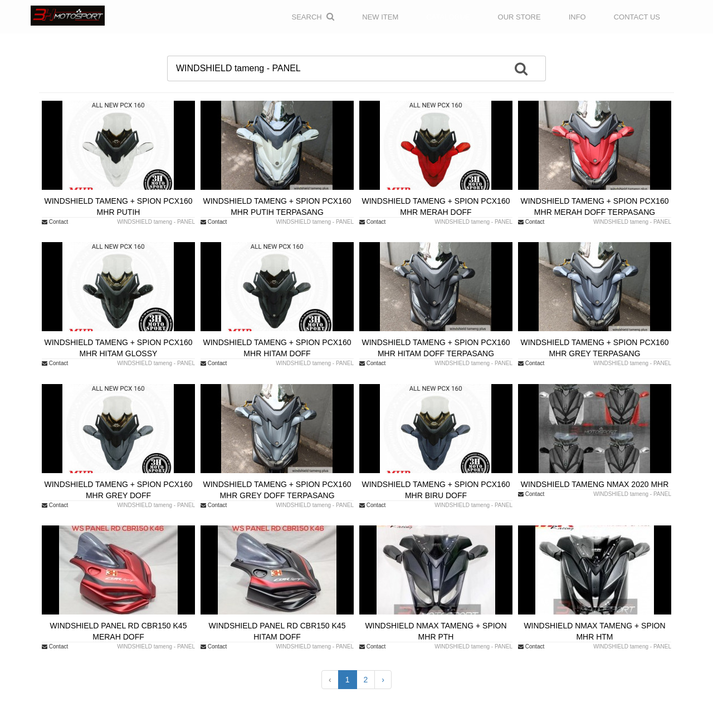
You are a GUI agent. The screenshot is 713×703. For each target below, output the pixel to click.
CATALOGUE (448, 17)
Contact (55, 222)
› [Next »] (383, 679)
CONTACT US (637, 17)
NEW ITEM (380, 17)
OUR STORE (519, 17)
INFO (577, 17)
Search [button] (313, 16)
